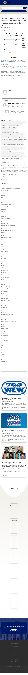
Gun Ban (2, 246)
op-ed (2, 303)
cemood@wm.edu (14, 662)
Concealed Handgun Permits (6, 206)
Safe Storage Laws (21, 154)
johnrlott (5, 468)
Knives (2, 281)
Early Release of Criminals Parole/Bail (8, 230)
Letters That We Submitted (6, 286)
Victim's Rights (4, 361)
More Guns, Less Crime (18, 149)
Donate (14, 11)
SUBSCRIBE (13, 630)
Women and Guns (16, 158)
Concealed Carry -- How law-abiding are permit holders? (9, 127)
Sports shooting (4, 338)
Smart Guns (8, 156)
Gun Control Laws (4, 251)
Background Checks (19, 123)
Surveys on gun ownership (20, 156)
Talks (25, 156)
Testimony (11, 158)
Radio (2, 323)
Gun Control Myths (4, 253)
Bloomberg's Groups (4, 125)
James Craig (3, 272)
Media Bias (3, 293)
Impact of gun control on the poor (11, 144)
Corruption (3, 211)
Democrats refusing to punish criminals (8, 225)
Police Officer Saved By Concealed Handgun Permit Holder (9, 153)
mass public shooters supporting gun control (9, 289)
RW (4, 401)
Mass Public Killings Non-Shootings (6, 146)
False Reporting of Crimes (6, 237)
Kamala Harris (3, 279)
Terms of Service (12, 669)
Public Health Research (21, 153)
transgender (3, 356)
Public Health (3, 319)
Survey (2, 344)
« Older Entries (4, 479)
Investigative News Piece (5, 270)
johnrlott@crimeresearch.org (14, 653)
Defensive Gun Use (4, 223)
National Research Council (6, 302)
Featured (8, 27)
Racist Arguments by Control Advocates (8, 321)
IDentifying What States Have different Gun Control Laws (15, 142)
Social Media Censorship (5, 337)
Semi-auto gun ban (4, 335)
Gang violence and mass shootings (7, 242)
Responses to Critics (15, 154)
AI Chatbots (3, 185)
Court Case (3, 213)
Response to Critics (4, 328)
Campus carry (3, 200)
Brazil (2, 199)
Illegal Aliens (3, 267)
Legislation (3, 284)
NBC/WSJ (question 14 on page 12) (7, 60)
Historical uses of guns (5, 263)
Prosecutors (3, 317)
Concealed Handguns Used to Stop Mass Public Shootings (9, 134)
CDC (2, 202)
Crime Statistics (4, 216)
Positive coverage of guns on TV (7, 314)
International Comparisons (20, 144)
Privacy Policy (16, 669)
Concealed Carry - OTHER (21, 134)
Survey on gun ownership (5, 30)
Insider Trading (4, 268)
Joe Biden (3, 275)
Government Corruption (5, 244)
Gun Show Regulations (5, 142)
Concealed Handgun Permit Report (7, 204)
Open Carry (3, 305)
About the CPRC (14, 123)
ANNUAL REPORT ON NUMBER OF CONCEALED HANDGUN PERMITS (10, 122)
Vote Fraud (3, 363)
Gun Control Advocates (5, 249)
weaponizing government (6, 364)
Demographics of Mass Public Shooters (20, 137)
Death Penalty (3, 221)
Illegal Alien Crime (4, 144)
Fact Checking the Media (5, 139)
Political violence (4, 312)
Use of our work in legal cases (6, 359)
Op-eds (10, 151)
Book (2, 197)
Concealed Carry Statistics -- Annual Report (13, 125)
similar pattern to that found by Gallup (17, 66)
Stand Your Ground (13, 156)
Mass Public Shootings (14, 146)
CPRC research (4, 123)
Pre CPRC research (9, 123)
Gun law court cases (5, 256)
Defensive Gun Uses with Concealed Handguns (8, 137)
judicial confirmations (5, 277)
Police (2, 310)
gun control (3, 247)
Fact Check (3, 235)
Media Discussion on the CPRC (6, 149)
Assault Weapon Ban (5, 190)
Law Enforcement (4, 282)
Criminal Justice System (5, 218)
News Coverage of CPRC (5, 151)
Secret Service (4, 333)
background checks (4, 192)
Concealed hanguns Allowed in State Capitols (7, 130)
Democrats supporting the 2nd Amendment (9, 227)
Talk (2, 345)
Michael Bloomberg (4, 298)
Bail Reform (3, 193)
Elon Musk (3, 233)
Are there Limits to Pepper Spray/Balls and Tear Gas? (10, 188)
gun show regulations (5, 258)
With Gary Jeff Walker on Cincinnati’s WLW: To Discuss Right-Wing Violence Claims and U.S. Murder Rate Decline (13, 398)
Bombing (3, 195)
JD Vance (3, 274)
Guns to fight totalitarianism (6, 260)
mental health (3, 296)
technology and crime (5, 349)
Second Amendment (5, 331)
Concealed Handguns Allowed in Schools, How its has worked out (10, 132)
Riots (2, 330)
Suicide (2, 342)
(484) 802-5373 (14, 655)
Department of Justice (5, 228)
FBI (2, 239)
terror (2, 352)
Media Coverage (4, 295)
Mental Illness (12, 149)
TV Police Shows (4, 357)
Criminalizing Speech (5, 220)
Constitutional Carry (5, 207)
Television (3, 350)
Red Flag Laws (3, 154)
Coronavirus (3, 209)
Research (3, 326)
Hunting (2, 265)
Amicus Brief (3, 186)
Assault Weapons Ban (23, 122)
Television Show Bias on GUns (6, 158)
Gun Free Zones (4, 254)
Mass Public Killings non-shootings (7, 288)
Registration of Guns (9, 154)
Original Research (4, 307)
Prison (2, 316)
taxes (2, 347)
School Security (4, 156)
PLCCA (2, 309)
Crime (2, 214)
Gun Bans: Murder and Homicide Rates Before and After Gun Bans (17, 139)
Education (3, 232)
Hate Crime (3, 261)
